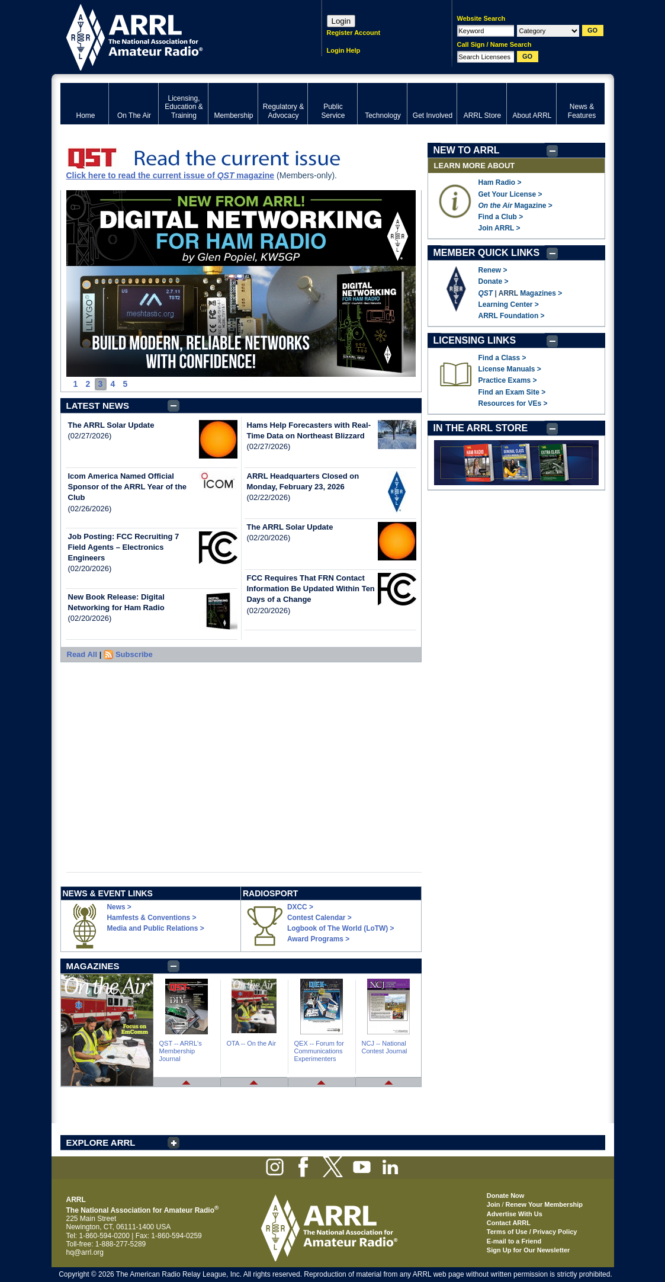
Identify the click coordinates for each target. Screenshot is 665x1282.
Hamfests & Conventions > (152, 918)
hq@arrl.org (85, 1252)
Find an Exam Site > (512, 392)
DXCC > (300, 907)
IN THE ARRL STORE (480, 428)
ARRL (175, 35)
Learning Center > (508, 304)
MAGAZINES (93, 966)
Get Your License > (510, 194)
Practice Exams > (507, 380)
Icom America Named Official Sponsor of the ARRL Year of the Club (127, 487)
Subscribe (134, 654)
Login (341, 21)
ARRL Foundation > (511, 316)
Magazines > (541, 293)
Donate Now (506, 1195)
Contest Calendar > (319, 918)
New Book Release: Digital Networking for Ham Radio (116, 602)
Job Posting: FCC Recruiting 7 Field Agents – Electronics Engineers (123, 547)
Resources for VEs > (513, 403)
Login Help (344, 50)
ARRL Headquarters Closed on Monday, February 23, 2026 (303, 481)
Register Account (354, 32)
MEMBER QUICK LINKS (486, 253)
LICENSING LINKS (474, 340)
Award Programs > (318, 939)
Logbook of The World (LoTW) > (340, 928)
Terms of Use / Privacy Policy (532, 1231)
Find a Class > (502, 358)
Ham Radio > (500, 182)
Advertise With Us (514, 1213)
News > (119, 907)
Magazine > (515, 205)
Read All (82, 654)
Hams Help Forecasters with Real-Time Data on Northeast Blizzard (309, 430)
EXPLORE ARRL (101, 1142)
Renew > (492, 270)
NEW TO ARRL (466, 150)
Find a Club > (500, 217)
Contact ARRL (509, 1222)
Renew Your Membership (544, 1204)
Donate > (493, 281)
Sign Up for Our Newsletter (528, 1250)
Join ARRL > (499, 228)
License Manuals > (509, 369)
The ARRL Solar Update (111, 425)
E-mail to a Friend (514, 1241)
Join (493, 1204)
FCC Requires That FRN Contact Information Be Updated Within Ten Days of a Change (311, 588)
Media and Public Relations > (155, 928)
